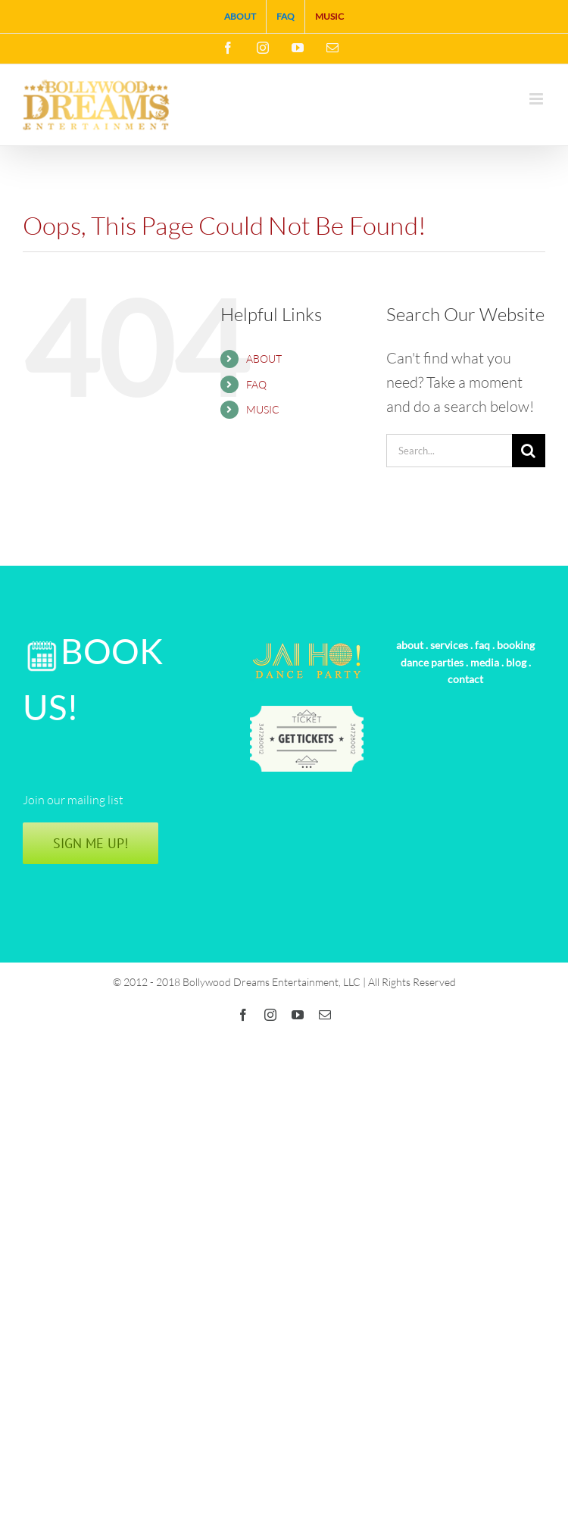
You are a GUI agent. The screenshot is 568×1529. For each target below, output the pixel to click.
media (484, 662)
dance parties (432, 662)
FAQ (256, 384)
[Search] (528, 450)
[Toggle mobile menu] (537, 99)
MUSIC (262, 409)
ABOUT (264, 358)
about (409, 644)
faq (482, 644)
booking (516, 644)
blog (516, 662)
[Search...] (449, 450)
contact (465, 678)
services (449, 644)
